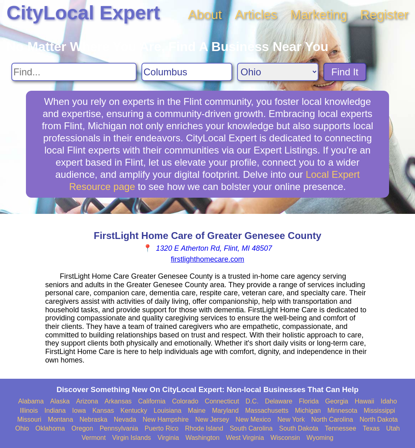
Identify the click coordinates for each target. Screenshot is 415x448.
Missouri (29, 419)
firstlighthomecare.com (207, 259)
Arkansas (118, 401)
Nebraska (93, 419)
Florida (309, 401)
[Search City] (186, 72)
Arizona (87, 401)
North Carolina (332, 419)
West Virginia (245, 437)
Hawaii (364, 401)
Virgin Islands (131, 437)
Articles (256, 14)
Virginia (168, 437)
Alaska (60, 401)
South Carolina (251, 428)
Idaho (389, 401)
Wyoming (320, 437)
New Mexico (253, 419)
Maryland (225, 410)
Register (384, 14)
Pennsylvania (119, 428)
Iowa (79, 410)
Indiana (55, 410)
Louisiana (168, 410)
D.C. (252, 401)
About (205, 14)
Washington (203, 437)
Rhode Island (204, 428)
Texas (371, 428)
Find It (345, 71)
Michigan (308, 410)
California (152, 401)
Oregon (82, 428)
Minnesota (342, 410)
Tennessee (340, 428)
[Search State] (278, 72)
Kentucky (133, 410)
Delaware (279, 401)
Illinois (29, 410)
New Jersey (212, 419)
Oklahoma (50, 428)
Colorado (185, 401)
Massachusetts (267, 410)
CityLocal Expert (83, 12)
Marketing (318, 14)
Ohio (22, 428)
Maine (197, 410)
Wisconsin (285, 437)
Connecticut (222, 401)
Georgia (336, 401)
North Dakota (378, 419)
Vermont (93, 437)
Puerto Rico (162, 428)
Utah (393, 428)
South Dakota (299, 428)
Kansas (103, 410)
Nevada (125, 419)
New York (291, 419)
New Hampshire (166, 419)
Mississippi (379, 410)
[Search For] (74, 72)
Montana (60, 419)
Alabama (31, 401)
